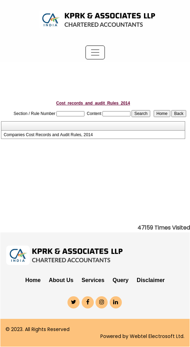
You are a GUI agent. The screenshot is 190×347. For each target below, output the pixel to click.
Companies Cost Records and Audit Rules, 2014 (48, 134)
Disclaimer (151, 280)
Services (93, 280)
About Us (61, 280)
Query (120, 280)
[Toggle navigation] (95, 52)
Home (32, 280)
